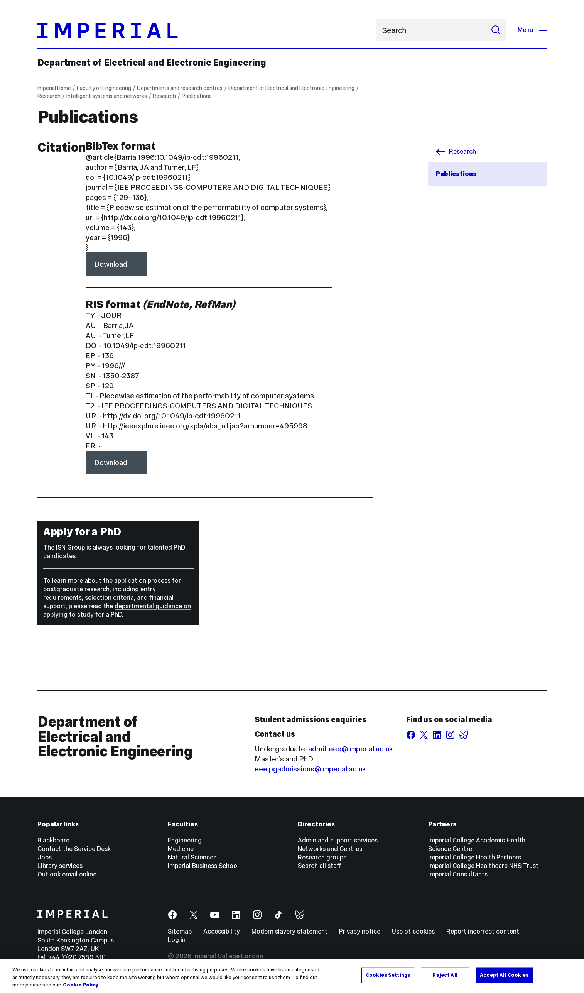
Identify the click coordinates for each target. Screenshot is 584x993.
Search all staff (319, 866)
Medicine (181, 849)
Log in (177, 940)
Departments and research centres (180, 88)
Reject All (444, 975)
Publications (197, 96)
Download (110, 264)
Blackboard (53, 840)
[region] (292, 976)
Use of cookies (413, 931)
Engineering (185, 840)
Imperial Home (54, 88)
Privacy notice (359, 931)
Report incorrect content (482, 931)
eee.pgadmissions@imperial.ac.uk (310, 768)
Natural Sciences (192, 857)
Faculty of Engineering (104, 88)
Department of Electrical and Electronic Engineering (151, 62)
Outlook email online (66, 874)
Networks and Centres (330, 849)
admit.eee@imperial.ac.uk (350, 748)
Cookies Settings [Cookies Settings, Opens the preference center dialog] (388, 975)
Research (49, 96)
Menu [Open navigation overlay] (532, 30)
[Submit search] (495, 30)
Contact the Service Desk (74, 849)
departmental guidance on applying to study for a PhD (117, 610)
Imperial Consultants (458, 874)
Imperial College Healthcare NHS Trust (483, 866)
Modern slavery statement (289, 931)
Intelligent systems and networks (106, 96)
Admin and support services (338, 840)
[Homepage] (202, 30)
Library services (60, 866)
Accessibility (221, 931)
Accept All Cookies (504, 975)
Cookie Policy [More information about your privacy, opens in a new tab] (80, 985)
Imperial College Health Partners (474, 857)
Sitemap (180, 931)
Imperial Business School (203, 866)
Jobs (44, 857)
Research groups (322, 857)
